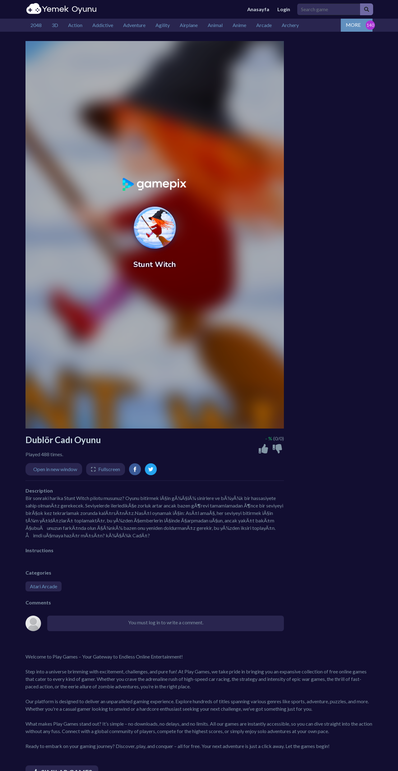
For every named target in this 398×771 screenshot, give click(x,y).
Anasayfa (258, 9)
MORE (353, 25)
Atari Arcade (43, 586)
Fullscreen (109, 469)
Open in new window (55, 469)
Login (283, 9)
